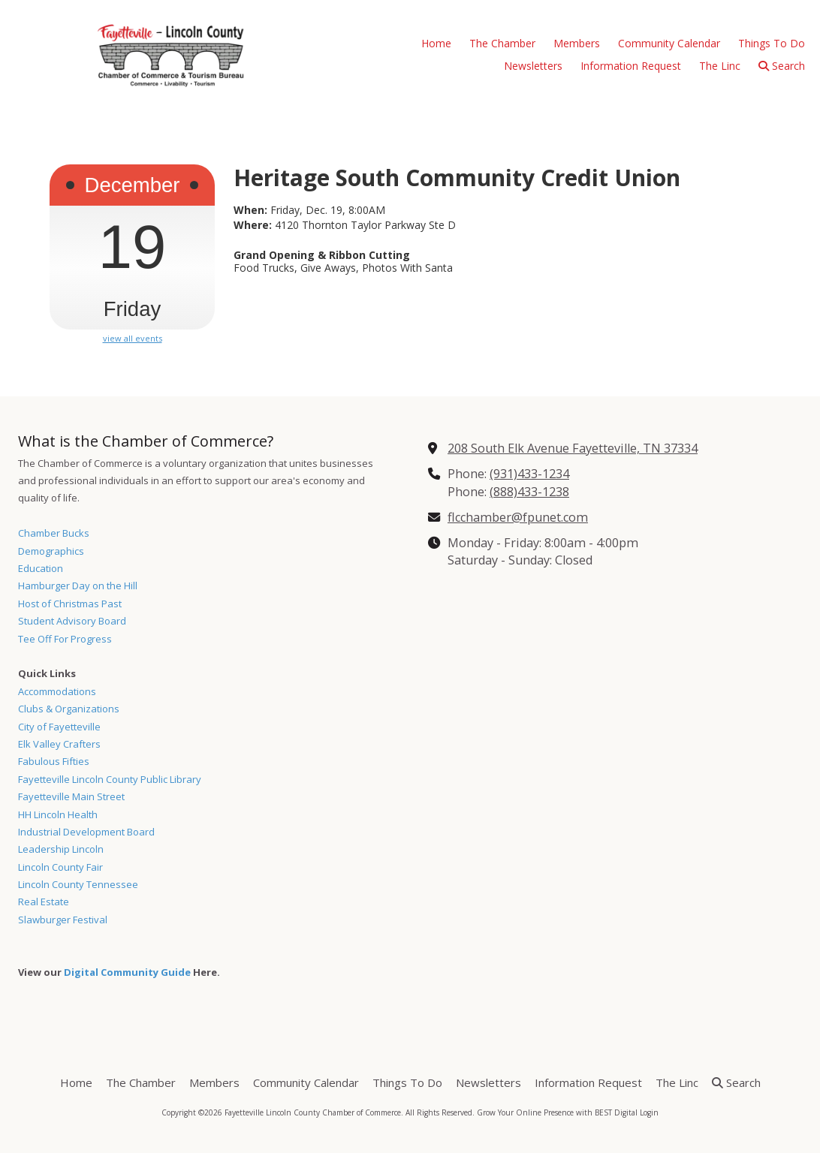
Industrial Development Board (86, 831)
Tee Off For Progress (65, 639)
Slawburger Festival (62, 919)
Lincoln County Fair (60, 867)
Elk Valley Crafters (59, 744)
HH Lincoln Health (58, 814)
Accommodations (57, 691)
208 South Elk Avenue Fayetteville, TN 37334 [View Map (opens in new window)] (573, 448)
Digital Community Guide (127, 972)
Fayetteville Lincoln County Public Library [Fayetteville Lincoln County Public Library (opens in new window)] (109, 779)
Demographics (51, 551)
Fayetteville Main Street (71, 796)
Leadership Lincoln (61, 849)
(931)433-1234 (529, 473)
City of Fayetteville (59, 726)
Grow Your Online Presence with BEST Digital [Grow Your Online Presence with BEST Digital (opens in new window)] (557, 1112)
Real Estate (43, 901)
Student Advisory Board (72, 621)
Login (649, 1112)
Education (40, 568)
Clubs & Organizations (68, 708)
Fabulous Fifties (53, 761)
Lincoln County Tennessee (78, 884)
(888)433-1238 (529, 491)
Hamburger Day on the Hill (77, 585)
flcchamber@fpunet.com (518, 517)
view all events (132, 338)
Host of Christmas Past (70, 603)
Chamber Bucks (53, 533)
